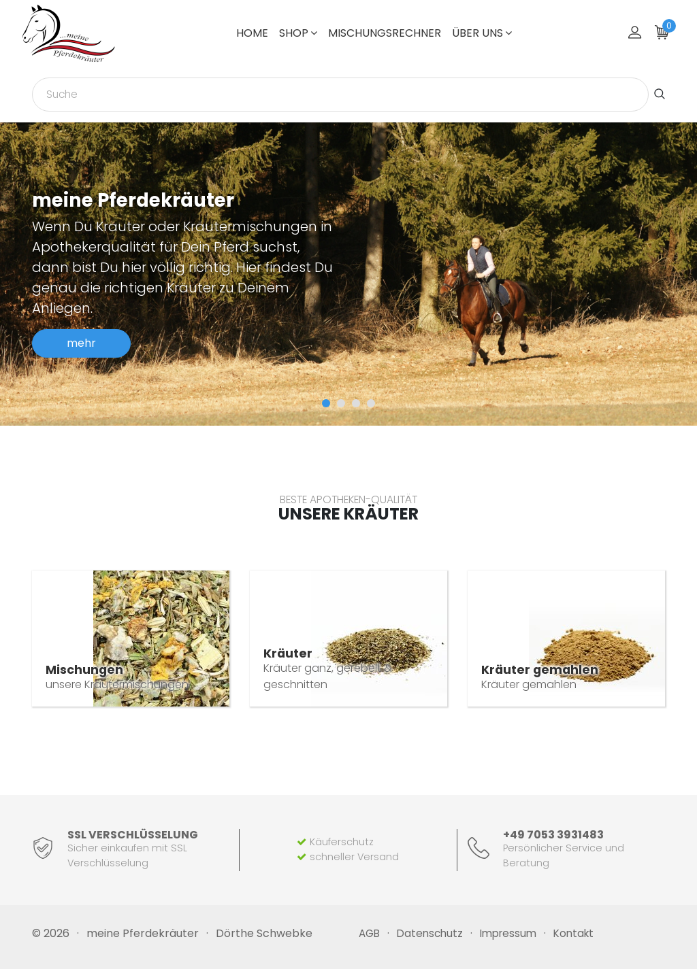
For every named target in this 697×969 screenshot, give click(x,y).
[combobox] (340, 95)
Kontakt (573, 933)
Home (252, 33)
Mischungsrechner (384, 33)
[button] (326, 403)
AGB (369, 933)
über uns (482, 33)
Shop (298, 33)
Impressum (508, 933)
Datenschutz (430, 933)
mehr (81, 343)
